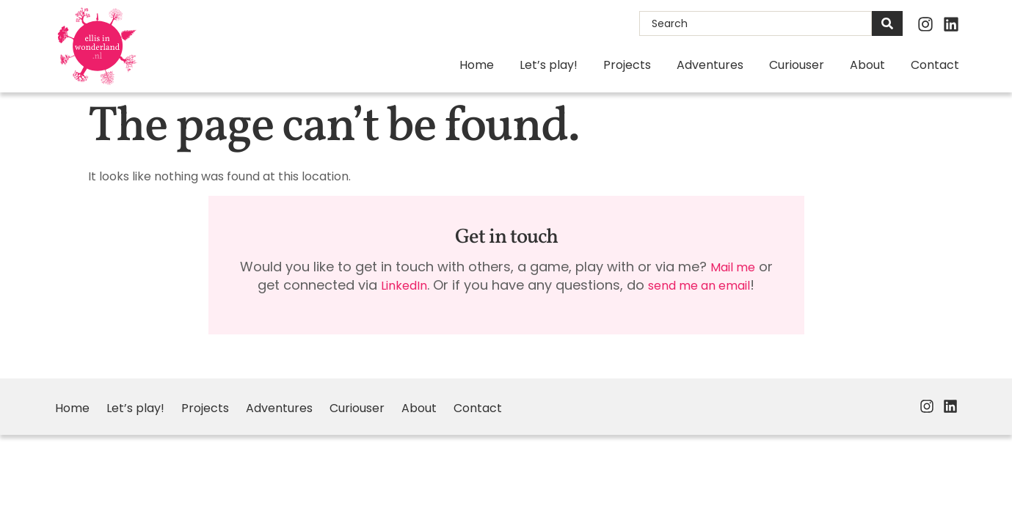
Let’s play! (549, 65)
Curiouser (796, 65)
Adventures (710, 65)
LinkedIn (404, 285)
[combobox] (755, 23)
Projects (627, 65)
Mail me (732, 267)
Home (476, 65)
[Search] (887, 23)
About (867, 65)
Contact (935, 65)
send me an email (699, 285)
